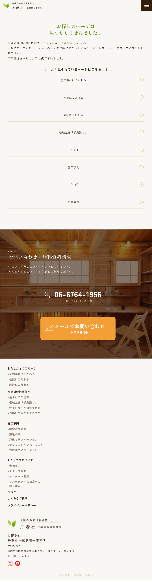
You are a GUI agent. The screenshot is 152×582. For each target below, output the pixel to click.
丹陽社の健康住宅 (19, 393)
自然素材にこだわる (22, 376)
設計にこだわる (19, 387)
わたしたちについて (20, 462)
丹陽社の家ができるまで (25, 415)
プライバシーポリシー (22, 507)
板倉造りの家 (17, 431)
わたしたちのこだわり (22, 370)
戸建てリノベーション (23, 441)
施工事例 (13, 425)
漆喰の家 (15, 436)
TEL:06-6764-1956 (19, 558)
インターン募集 (19, 478)
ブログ (12, 494)
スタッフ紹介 (17, 473)
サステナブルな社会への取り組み (25, 486)
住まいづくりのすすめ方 (25, 410)
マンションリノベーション (26, 447)
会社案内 (15, 468)
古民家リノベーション (23, 452)
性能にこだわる (19, 381)
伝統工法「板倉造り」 (23, 404)
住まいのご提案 (19, 399)
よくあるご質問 (18, 500)
